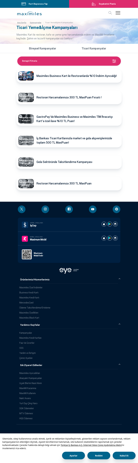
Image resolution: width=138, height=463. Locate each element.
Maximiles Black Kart (29, 317)
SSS (21, 348)
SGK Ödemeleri (26, 408)
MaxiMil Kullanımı (27, 393)
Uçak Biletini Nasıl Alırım (30, 383)
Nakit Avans (25, 398)
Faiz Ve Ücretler (26, 343)
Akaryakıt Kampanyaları (30, 378)
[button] (29, 13)
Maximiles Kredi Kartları (30, 338)
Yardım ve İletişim (27, 353)
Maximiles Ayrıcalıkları (29, 373)
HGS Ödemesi (25, 418)
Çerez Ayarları (25, 358)
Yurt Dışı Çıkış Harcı (28, 403)
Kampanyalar (25, 332)
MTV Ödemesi (26, 413)
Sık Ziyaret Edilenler (31, 365)
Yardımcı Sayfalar (30, 325)
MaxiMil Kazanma (27, 388)
